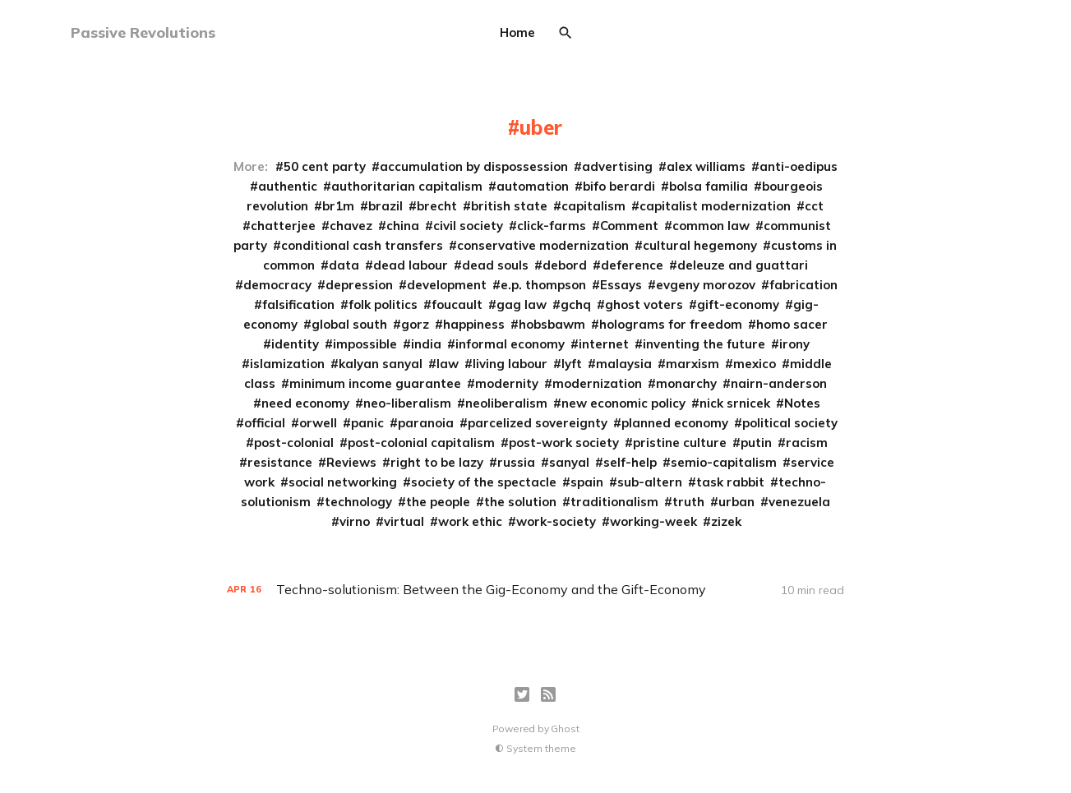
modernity (506, 383)
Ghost (565, 728)
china (402, 225)
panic (367, 423)
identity (295, 344)
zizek (726, 521)
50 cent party (325, 166)
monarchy (686, 383)
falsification (298, 304)
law (447, 363)
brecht (437, 206)
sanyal (569, 462)
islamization (287, 363)
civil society (468, 225)
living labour (510, 363)
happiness (474, 324)
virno (354, 521)
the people (438, 501)
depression (359, 285)
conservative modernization (543, 245)
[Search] (565, 33)
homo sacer (792, 324)
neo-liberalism (407, 403)
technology (358, 501)
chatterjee (283, 225)
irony (794, 344)
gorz (415, 324)
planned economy (674, 423)
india (426, 344)
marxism (692, 363)
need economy (305, 403)
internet (604, 344)
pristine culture (680, 442)
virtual (404, 521)
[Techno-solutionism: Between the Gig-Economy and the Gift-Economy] (535, 590)
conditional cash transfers (362, 245)
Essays (621, 285)
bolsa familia (708, 186)
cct (814, 206)
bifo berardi (619, 186)
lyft (571, 363)
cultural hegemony (700, 245)
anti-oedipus (798, 166)
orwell (318, 423)
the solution (520, 501)
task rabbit (730, 482)
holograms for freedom (670, 324)
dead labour (410, 265)
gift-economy (738, 304)
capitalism (593, 206)
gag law (521, 304)
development (447, 285)
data (344, 265)
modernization (597, 383)
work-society (556, 521)
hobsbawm (552, 324)
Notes (802, 403)
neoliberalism (506, 403)
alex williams (706, 166)
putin (756, 442)
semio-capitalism (724, 462)
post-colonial (294, 442)
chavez (351, 225)
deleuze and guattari (742, 265)
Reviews (351, 462)
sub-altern (649, 482)
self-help (630, 462)
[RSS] (548, 694)
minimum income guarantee (375, 383)
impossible (365, 344)
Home (517, 32)
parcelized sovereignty (537, 423)
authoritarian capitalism (406, 186)
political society (790, 423)
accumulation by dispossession (474, 166)
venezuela (799, 501)
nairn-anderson (779, 383)
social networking (343, 482)
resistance (279, 462)
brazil (385, 206)
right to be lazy (436, 462)
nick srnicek (734, 403)
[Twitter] (522, 694)
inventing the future (704, 344)
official (264, 423)
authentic (287, 186)
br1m (338, 206)
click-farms (551, 225)
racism (807, 442)
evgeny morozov (705, 285)
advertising (617, 166)
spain (586, 482)
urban (736, 501)
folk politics (383, 304)
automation (532, 186)
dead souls (495, 265)
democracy (277, 285)
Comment (629, 225)
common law (711, 225)
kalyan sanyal (380, 363)
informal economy (510, 344)
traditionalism (614, 501)
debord (564, 265)
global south (349, 324)
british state (509, 206)
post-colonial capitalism (421, 442)
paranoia (426, 423)
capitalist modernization (715, 206)
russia (516, 462)
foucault (457, 304)
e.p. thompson (543, 285)
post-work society (564, 442)
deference (632, 265)
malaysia (624, 363)
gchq (576, 304)
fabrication (803, 285)
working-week (653, 521)
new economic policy (623, 403)
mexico (754, 363)
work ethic (470, 521)
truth (688, 501)
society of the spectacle (483, 482)
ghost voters (644, 304)
